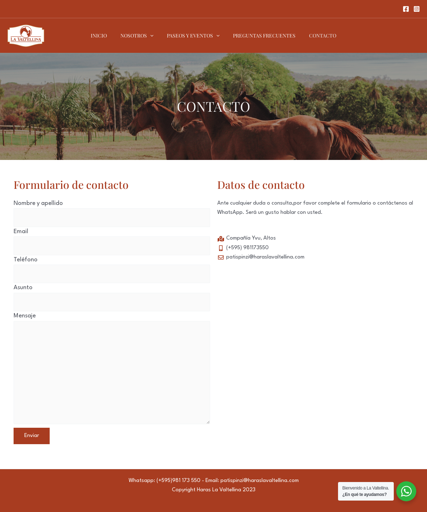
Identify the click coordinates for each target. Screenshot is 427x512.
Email (112, 242)
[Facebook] (406, 9)
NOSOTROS (140, 35)
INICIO (106, 35)
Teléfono (112, 270)
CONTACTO (315, 35)
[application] (153, 35)
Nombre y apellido (112, 213)
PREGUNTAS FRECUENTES (260, 35)
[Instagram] (416, 9)
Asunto (112, 298)
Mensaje (112, 370)
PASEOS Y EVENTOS (193, 35)
